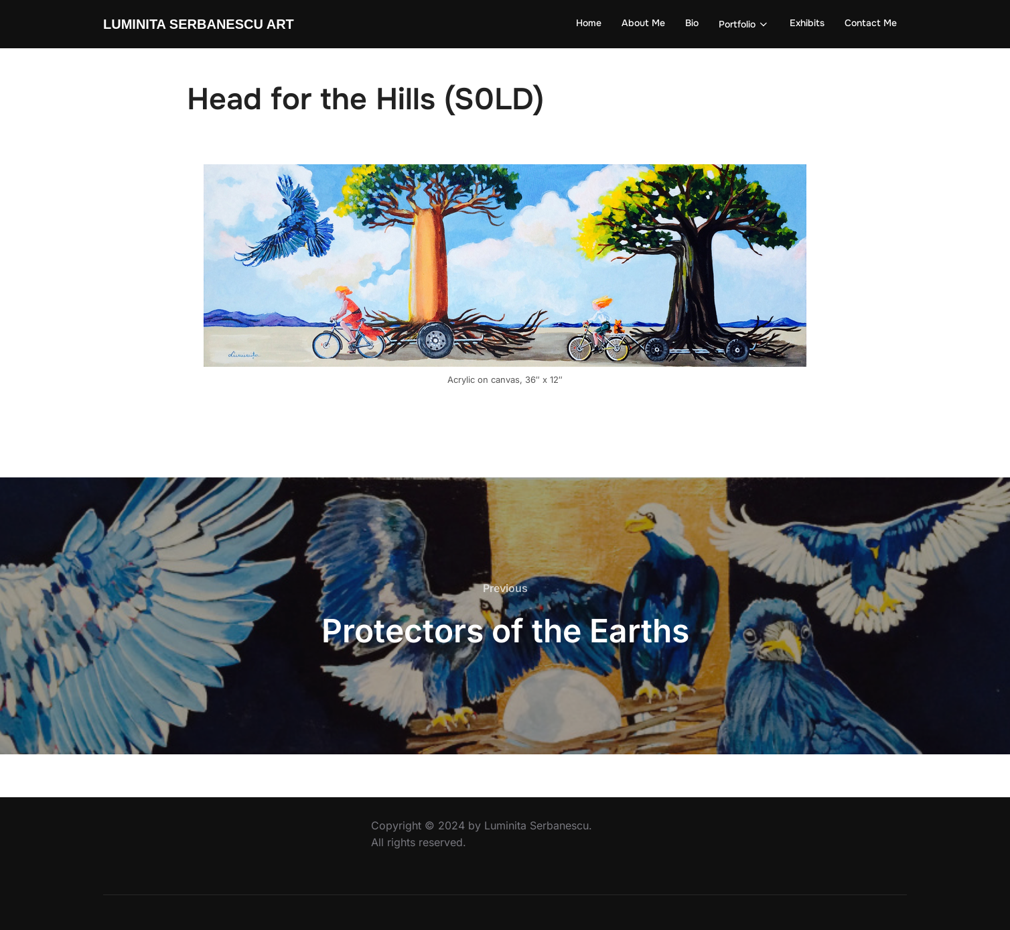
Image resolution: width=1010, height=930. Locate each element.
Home (588, 23)
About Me (643, 23)
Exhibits (807, 23)
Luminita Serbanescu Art (198, 24)
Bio (692, 23)
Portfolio (744, 24)
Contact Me (871, 23)
